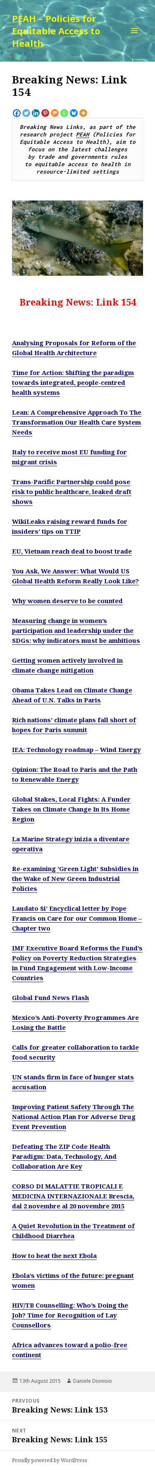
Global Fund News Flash (50, 997)
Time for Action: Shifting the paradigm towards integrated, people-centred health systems (73, 382)
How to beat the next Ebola (54, 1255)
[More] (83, 113)
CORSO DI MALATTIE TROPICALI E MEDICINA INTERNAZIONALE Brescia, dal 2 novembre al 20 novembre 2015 (73, 1196)
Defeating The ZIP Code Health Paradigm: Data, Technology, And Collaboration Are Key (64, 1156)
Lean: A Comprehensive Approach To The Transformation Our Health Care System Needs (76, 422)
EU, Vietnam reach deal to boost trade (72, 551)
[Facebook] (17, 113)
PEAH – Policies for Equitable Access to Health (56, 30)
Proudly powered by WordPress (49, 1460)
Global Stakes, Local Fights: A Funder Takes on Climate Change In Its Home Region (71, 809)
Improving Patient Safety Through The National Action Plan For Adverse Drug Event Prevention (74, 1116)
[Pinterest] (45, 113)
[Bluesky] (74, 113)
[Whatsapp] (64, 113)
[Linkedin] (36, 113)
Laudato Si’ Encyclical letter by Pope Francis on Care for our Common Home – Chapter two (77, 918)
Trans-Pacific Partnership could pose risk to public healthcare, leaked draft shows (71, 491)
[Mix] (55, 113)
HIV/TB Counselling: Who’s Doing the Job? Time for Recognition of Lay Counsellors (70, 1315)
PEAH (82, 134)
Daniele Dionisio (92, 1380)
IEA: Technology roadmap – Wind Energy (76, 749)
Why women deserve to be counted (67, 601)
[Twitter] (26, 113)
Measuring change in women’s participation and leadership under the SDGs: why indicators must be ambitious (76, 630)
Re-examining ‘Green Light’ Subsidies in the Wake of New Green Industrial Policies (75, 878)
